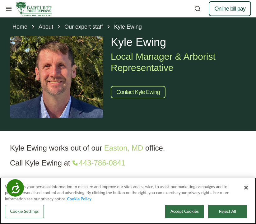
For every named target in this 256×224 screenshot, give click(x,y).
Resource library (146, 138)
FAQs (136, 169)
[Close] (246, 189)
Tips (135, 149)
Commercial (26, 149)
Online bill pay (229, 9)
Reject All (227, 213)
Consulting (25, 159)
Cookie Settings (24, 213)
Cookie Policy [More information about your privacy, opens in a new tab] (79, 200)
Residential (25, 138)
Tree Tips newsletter (150, 159)
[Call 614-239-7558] (220, 96)
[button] (221, 83)
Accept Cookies (184, 213)
